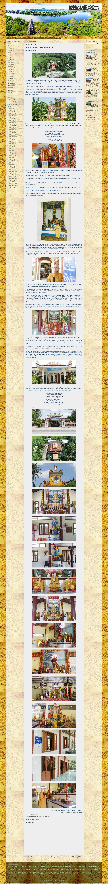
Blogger (62, 880)
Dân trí (61, 869)
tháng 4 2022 (11, 183)
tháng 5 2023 (11, 162)
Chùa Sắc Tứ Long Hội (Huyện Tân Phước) (95, 56)
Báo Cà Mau (54, 873)
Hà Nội (9, 55)
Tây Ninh (10, 90)
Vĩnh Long (10, 92)
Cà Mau (10, 48)
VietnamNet (41, 868)
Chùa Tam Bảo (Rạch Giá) (94, 102)
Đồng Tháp (35, 816)
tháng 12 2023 (11, 152)
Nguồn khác (32, 872)
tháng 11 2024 (11, 136)
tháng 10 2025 (11, 117)
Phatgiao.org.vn (93, 866)
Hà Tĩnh (10, 57)
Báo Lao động (72, 868)
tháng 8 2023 (11, 159)
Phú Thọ (10, 74)
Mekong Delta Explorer (61, 868)
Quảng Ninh (10, 78)
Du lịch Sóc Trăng (74, 872)
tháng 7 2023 (11, 160)
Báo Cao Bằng (48, 873)
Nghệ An (10, 71)
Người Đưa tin (81, 872)
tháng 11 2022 (11, 173)
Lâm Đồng (10, 67)
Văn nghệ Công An (18, 873)
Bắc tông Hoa (19, 37)
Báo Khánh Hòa (66, 873)
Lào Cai (10, 66)
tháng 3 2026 (11, 108)
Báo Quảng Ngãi (16, 872)
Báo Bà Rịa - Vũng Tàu (32, 869)
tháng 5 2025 (11, 125)
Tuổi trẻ (41, 869)
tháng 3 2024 (11, 146)
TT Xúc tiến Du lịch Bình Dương (68, 870)
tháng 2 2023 (11, 167)
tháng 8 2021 (11, 187)
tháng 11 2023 (11, 153)
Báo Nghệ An (47, 870)
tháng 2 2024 (11, 148)
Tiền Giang (49, 816)
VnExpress (11, 868)
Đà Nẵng (10, 95)
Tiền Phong (18, 869)
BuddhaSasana (34, 873)
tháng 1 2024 (11, 150)
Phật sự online (97, 872)
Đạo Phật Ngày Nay (26, 873)
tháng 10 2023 (11, 155)
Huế (9, 53)
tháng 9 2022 (11, 176)
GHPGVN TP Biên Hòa (79, 866)
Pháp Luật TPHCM (40, 872)
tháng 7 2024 (11, 141)
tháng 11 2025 (11, 115)
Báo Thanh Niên (50, 868)
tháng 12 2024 (11, 134)
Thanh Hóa (10, 85)
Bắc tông (11, 37)
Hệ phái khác (28, 37)
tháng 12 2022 (11, 171)
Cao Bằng (10, 46)
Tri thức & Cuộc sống (21, 868)
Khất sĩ (37, 37)
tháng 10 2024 (11, 138)
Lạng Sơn (10, 69)
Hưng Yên (10, 59)
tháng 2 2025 (11, 131)
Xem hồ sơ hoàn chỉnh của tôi (92, 119)
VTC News (61, 872)
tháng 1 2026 (11, 111)
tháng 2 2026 (11, 110)
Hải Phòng (10, 60)
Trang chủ (54, 857)
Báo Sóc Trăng (67, 872)
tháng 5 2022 (11, 181)
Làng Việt (41, 870)
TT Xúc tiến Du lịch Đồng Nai (51, 872)
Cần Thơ (10, 50)
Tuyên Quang (11, 88)
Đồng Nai (10, 99)
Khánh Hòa (10, 62)
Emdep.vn (92, 873)
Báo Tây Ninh (24, 870)
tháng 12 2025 (11, 113)
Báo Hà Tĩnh (94, 869)
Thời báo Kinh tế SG (81, 868)
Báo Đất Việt (87, 873)
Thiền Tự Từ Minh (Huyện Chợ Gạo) (95, 90)
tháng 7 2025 (11, 122)
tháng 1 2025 (11, 132)
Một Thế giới (97, 873)
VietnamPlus (11, 873)
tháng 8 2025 (11, 120)
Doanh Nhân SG (68, 869)
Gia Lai (9, 52)
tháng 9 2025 (11, 118)
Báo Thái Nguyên (24, 872)
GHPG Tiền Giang (43, 816)
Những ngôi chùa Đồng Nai (48, 866)
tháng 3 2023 (11, 166)
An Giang (10, 43)
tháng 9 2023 (11, 157)
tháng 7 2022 (11, 180)
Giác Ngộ (47, 869)
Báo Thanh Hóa (16, 870)
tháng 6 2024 (11, 143)
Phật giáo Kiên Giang (89, 872)
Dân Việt (75, 869)
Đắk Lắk (10, 97)
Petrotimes (79, 870)
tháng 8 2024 (11, 139)
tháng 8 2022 (11, 178)
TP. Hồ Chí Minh (11, 83)
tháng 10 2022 (11, 174)
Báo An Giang (55, 869)
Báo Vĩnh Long (80, 873)
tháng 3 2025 (11, 129)
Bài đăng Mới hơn (30, 857)
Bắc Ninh (10, 45)
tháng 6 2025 (11, 124)
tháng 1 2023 (11, 169)
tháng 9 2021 (11, 185)
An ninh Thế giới (85, 870)
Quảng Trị (10, 80)
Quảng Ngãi (10, 76)
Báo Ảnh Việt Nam (33, 868)
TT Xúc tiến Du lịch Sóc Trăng (84, 869)
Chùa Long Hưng (95, 78)
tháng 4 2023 (11, 164)
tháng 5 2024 (11, 145)
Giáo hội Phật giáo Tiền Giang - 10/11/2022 (72, 812)
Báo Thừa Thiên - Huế (56, 870)
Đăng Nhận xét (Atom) (34, 860)
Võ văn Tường (13, 866)
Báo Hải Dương (92, 868)
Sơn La (9, 81)
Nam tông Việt (56, 37)
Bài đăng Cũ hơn (77, 857)
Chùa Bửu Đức (94, 67)
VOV (24, 869)
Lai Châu (10, 64)
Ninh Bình (10, 73)
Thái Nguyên (11, 87)
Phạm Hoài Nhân (91, 117)
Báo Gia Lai (60, 873)
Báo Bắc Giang (94, 870)
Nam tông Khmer (45, 37)
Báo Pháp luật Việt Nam (33, 870)
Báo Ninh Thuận (74, 873)
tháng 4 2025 (11, 127)
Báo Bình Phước (41, 873)
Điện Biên (10, 94)
